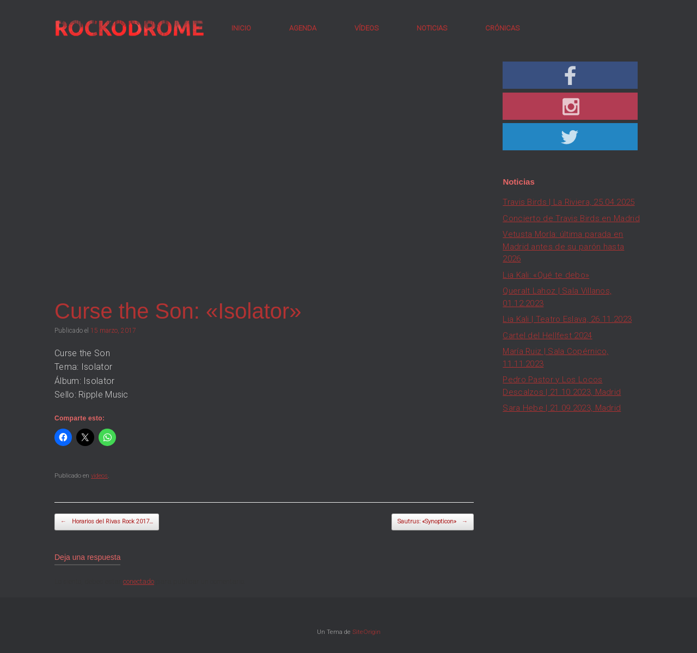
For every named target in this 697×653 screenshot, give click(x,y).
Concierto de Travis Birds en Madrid (571, 218)
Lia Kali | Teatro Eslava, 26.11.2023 (567, 319)
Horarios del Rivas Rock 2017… (106, 522)
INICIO (241, 28)
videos (99, 475)
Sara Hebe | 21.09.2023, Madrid (562, 408)
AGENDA (302, 28)
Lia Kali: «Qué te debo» (546, 275)
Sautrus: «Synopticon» (433, 522)
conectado (138, 581)
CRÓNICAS (502, 28)
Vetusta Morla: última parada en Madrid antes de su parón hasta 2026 (563, 246)
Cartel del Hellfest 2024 (547, 335)
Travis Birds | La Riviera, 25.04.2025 (568, 202)
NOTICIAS (432, 28)
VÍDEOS (366, 28)
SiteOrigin (366, 632)
